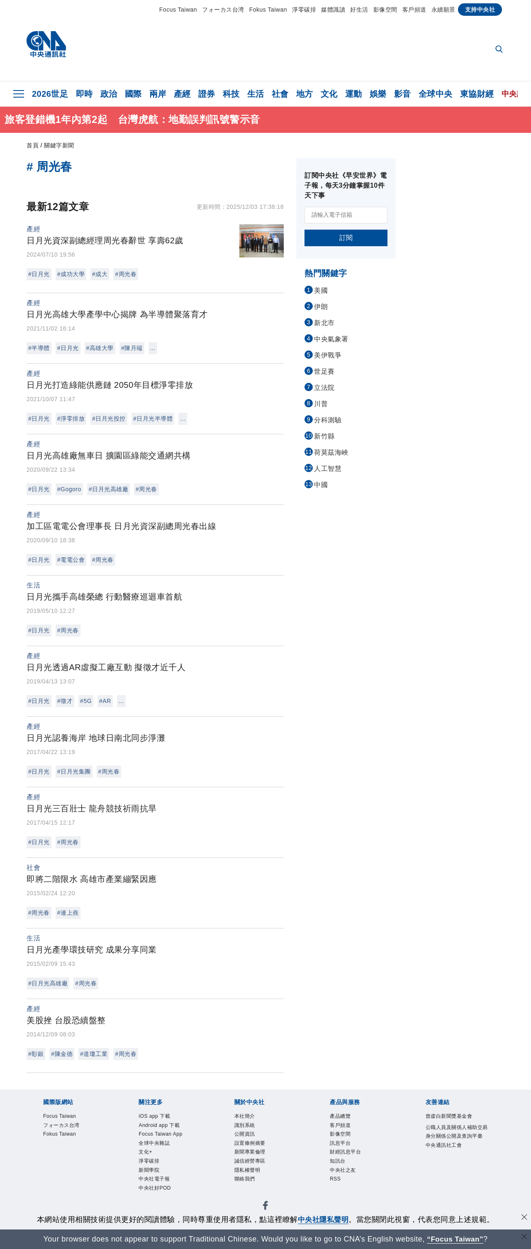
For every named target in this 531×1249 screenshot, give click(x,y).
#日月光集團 (74, 771)
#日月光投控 (109, 418)
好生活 (359, 9)
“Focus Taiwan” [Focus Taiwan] (455, 1239)
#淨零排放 (71, 418)
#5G (86, 701)
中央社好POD (157, 1197)
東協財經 (477, 93)
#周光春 (125, 274)
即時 (84, 93)
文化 (329, 93)
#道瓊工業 (93, 1054)
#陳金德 (62, 1054)
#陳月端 (132, 348)
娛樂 (378, 93)
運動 (353, 93)
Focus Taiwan (178, 9)
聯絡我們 (246, 1187)
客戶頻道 (414, 9)
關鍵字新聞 (59, 145)
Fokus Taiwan (268, 9)
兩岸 (157, 93)
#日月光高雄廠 (108, 489)
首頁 (33, 145)
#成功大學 (71, 274)
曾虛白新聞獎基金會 (453, 1117)
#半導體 (39, 348)
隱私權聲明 (249, 1177)
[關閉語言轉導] (524, 1238)
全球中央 (436, 93)
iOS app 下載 (157, 1117)
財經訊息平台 (348, 1157)
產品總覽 (342, 1117)
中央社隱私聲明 (323, 1219)
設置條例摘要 (252, 1147)
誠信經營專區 (252, 1167)
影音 (402, 93)
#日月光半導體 (153, 418)
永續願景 (443, 9)
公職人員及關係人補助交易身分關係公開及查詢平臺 (456, 1138)
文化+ (146, 1157)
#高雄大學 (100, 348)
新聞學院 (151, 1177)
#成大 (99, 274)
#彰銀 (36, 1054)
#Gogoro (69, 489)
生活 (255, 93)
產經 (182, 93)
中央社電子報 (157, 1187)
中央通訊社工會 (447, 1158)
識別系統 (246, 1127)
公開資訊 (246, 1137)
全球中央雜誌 (157, 1147)
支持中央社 (480, 9)
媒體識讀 (333, 9)
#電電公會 (71, 559)
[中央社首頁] (46, 46)
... (153, 348)
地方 (304, 93)
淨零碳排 (304, 9)
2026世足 (50, 93)
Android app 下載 (163, 1127)
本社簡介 (246, 1117)
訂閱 (346, 237)
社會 (280, 93)
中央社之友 (345, 1177)
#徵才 (65, 701)
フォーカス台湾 (223, 9)
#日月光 (39, 274)
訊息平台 (342, 1147)
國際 (133, 93)
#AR (105, 701)
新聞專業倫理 (252, 1157)
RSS (336, 1187)
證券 (206, 93)
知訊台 (339, 1167)
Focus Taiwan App (164, 1137)
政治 (108, 93)
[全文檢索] (499, 49)
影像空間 (385, 9)
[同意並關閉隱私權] (524, 1218)
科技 (231, 93)
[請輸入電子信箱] (345, 215)
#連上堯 (68, 912)
